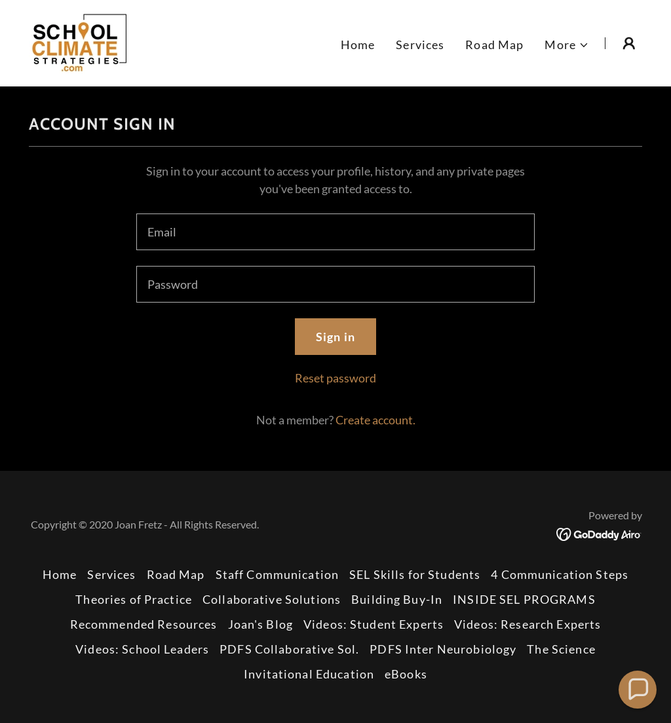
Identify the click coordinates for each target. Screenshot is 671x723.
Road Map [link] (494, 44)
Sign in (335, 336)
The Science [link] (561, 649)
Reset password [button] (335, 378)
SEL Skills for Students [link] (414, 574)
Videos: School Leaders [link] (142, 649)
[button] (567, 45)
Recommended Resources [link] (144, 624)
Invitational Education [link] (309, 674)
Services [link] (420, 44)
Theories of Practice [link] (133, 599)
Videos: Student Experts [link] (373, 624)
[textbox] (335, 231)
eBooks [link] (406, 674)
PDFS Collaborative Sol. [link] (289, 649)
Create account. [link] (375, 420)
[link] (79, 42)
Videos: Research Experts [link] (527, 624)
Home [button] (60, 574)
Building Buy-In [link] (396, 599)
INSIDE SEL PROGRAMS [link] (524, 599)
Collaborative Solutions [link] (271, 599)
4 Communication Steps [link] (559, 574)
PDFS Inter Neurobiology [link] (443, 649)
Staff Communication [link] (277, 574)
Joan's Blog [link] (260, 624)
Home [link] (358, 44)
